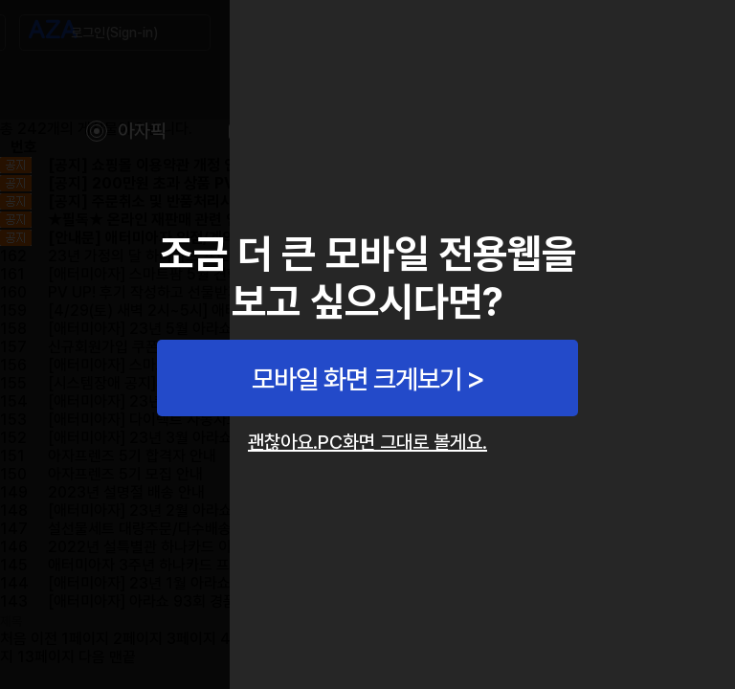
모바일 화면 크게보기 (356, 379)
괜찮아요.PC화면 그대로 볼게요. (367, 442)
